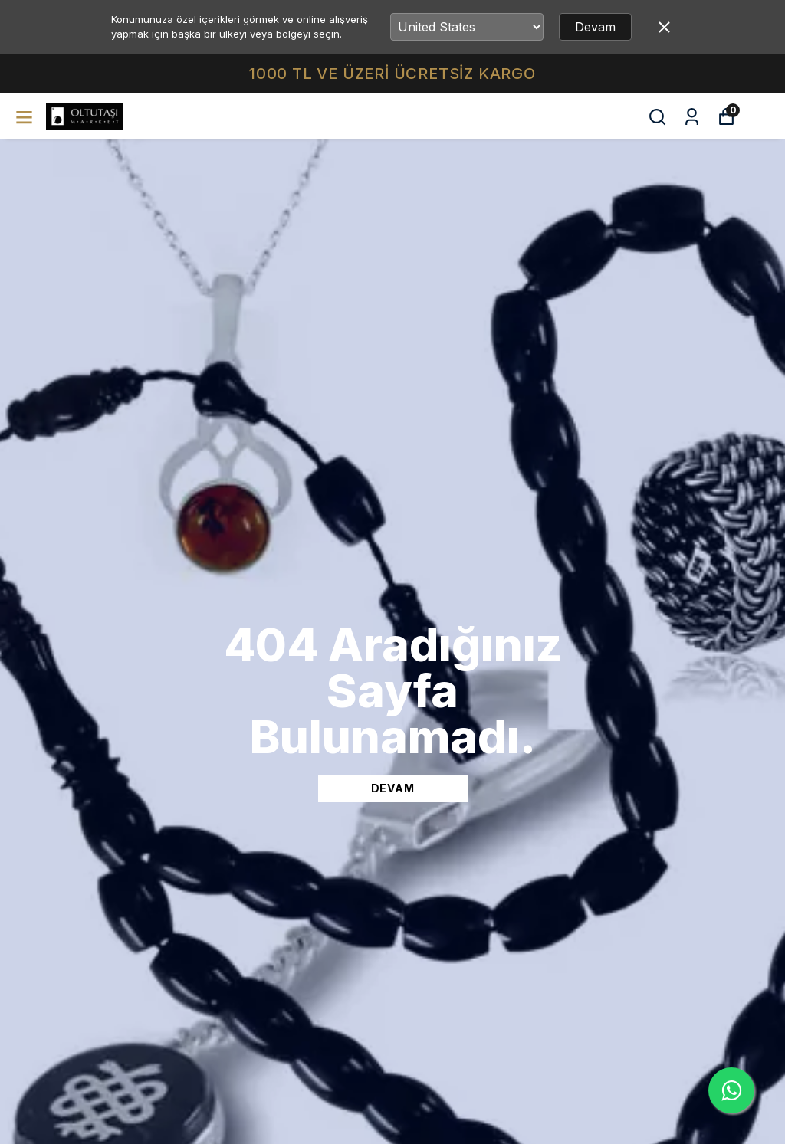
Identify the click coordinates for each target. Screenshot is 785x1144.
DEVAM (393, 788)
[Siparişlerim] (691, 116)
